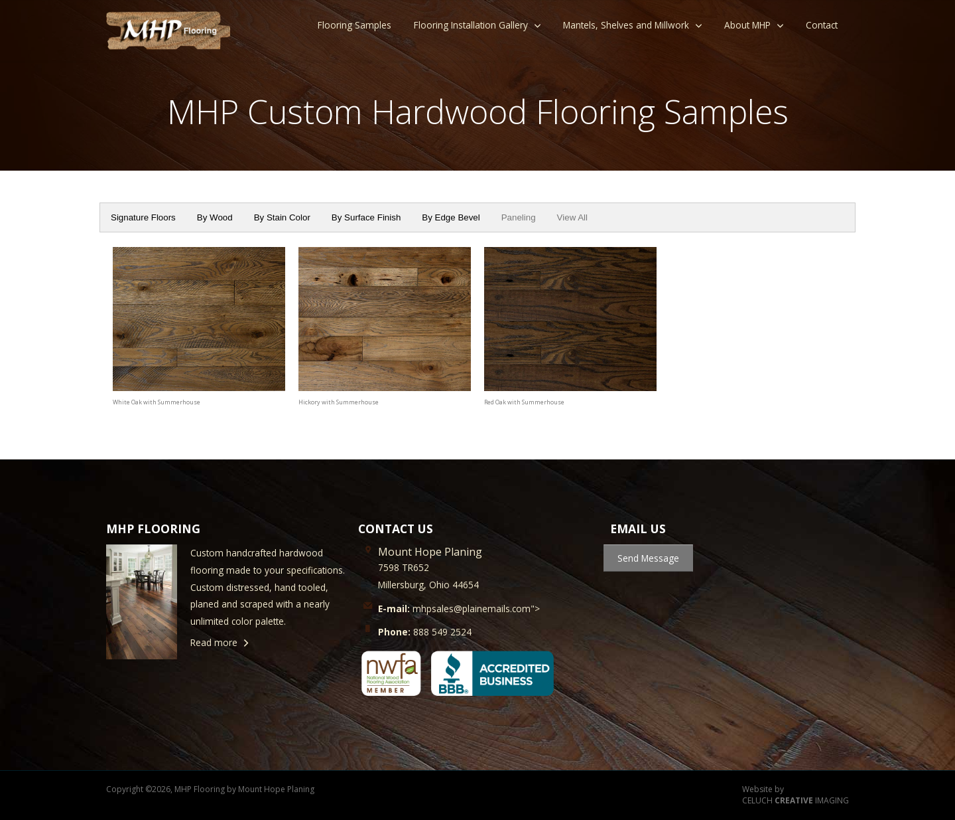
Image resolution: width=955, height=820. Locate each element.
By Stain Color (282, 217)
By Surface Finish (366, 217)
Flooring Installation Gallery (471, 25)
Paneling (518, 217)
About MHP (747, 25)
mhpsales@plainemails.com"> (459, 608)
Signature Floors (143, 217)
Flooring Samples (354, 25)
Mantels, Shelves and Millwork (626, 25)
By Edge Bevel (450, 217)
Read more (213, 642)
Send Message (648, 558)
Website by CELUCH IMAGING (795, 795)
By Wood (215, 217)
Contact (822, 25)
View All (572, 217)
